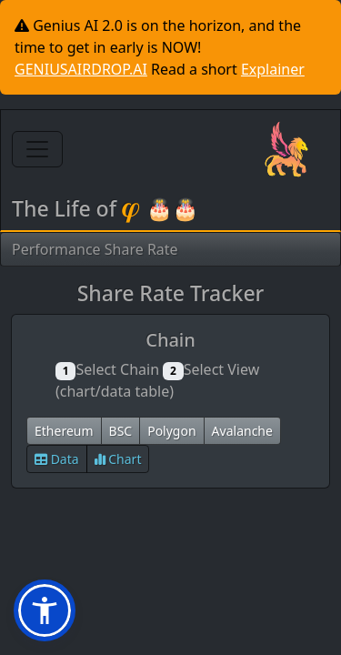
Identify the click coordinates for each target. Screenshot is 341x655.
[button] (44, 610)
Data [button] (57, 459)
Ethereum (64, 430)
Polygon (171, 430)
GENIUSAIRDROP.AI (81, 69)
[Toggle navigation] (37, 149)
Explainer (273, 69)
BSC (121, 430)
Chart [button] (118, 459)
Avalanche (242, 430)
